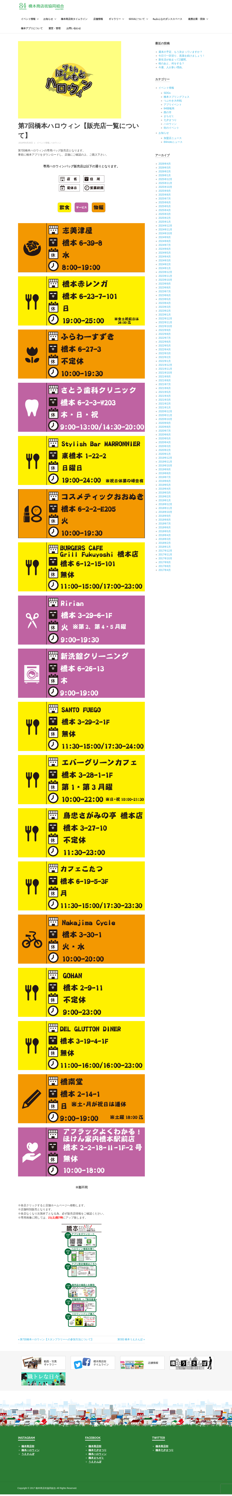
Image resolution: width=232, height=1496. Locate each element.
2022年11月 (165, 323)
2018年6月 (165, 528)
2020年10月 (165, 420)
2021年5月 (165, 393)
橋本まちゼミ (96, 1459)
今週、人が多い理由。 (171, 68)
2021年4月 (165, 397)
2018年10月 (165, 513)
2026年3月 (165, 169)
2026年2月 (165, 172)
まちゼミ (169, 117)
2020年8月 (165, 428)
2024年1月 (165, 269)
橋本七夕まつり (97, 1451)
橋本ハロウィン (30, 1451)
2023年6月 (165, 296)
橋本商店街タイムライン (74, 20)
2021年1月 (165, 408)
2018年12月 (165, 505)
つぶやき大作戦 (173, 102)
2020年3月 (165, 447)
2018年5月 (165, 532)
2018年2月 (165, 544)
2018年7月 (165, 524)
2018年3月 (165, 540)
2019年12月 (165, 459)
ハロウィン (56, 144)
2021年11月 (165, 370)
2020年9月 (165, 424)
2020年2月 (165, 451)
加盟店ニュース (173, 139)
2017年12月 (165, 552)
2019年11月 (165, 463)
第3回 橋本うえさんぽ (130, 1340)
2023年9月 (165, 285)
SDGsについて (138, 20)
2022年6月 (165, 343)
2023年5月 (165, 300)
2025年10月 (165, 188)
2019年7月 (165, 478)
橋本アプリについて (32, 29)
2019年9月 (165, 470)
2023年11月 (165, 277)
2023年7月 (165, 292)
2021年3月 (165, 401)
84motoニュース (173, 143)
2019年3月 (165, 494)
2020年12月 (165, 412)
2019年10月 (165, 466)
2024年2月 (165, 265)
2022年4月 (165, 350)
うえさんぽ (27, 1455)
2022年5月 (165, 347)
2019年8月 (165, 474)
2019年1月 (165, 501)
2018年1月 (165, 548)
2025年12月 (165, 180)
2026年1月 (165, 176)
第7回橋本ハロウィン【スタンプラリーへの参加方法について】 (57, 1340)
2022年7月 (165, 339)
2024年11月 (165, 230)
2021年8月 (165, 381)
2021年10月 (165, 374)
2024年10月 (165, 234)
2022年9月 (165, 331)
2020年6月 (165, 435)
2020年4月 (165, 443)
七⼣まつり (170, 121)
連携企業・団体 (198, 20)
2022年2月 (165, 358)
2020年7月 (165, 432)
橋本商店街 (94, 1447)
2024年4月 (165, 258)
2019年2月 (165, 497)
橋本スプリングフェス (176, 98)
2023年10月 (165, 281)
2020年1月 (165, 455)
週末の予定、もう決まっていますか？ (180, 53)
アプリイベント (173, 105)
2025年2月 (165, 219)
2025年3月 (165, 215)
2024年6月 (165, 250)
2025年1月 (165, 223)
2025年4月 (165, 211)
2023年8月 (165, 288)
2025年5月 (165, 207)
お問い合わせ (73, 29)
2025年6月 (165, 203)
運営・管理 (54, 29)
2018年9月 (165, 517)
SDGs (167, 94)
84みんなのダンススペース (167, 20)
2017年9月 (165, 563)
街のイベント (171, 129)
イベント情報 (30, 20)
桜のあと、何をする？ (171, 64)
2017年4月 (165, 571)
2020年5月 (165, 439)
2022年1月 (165, 362)
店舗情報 (98, 20)
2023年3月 (165, 308)
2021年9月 (165, 377)
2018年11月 (165, 509)
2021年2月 (165, 405)
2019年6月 (165, 482)
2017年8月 (165, 567)
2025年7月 (165, 199)
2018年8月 (165, 521)
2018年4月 (165, 536)
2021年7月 (165, 385)
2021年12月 (165, 366)
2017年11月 (165, 555)
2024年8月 (165, 242)
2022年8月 (165, 335)
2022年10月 (165, 327)
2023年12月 (165, 273)
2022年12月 (165, 319)
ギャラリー (116, 20)
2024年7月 (165, 246)
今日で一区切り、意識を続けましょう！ (182, 57)
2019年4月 (165, 490)
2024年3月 (165, 261)
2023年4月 (165, 304)
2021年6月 (165, 389)
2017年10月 (165, 559)
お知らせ (49, 20)
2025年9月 (165, 192)
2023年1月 (165, 316)
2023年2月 (165, 312)
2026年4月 (165, 165)
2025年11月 (165, 184)
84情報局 (169, 109)
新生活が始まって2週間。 (173, 60)
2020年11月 (165, 416)
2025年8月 (165, 196)
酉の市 (167, 113)
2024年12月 (165, 227)
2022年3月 (165, 354)
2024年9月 (165, 238)
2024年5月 (165, 254)
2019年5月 (165, 486)
